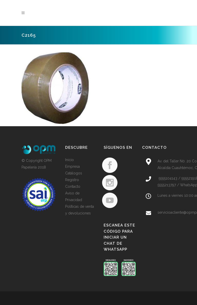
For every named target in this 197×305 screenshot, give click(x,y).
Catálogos (73, 173)
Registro (72, 180)
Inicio (69, 160)
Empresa (72, 166)
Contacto (72, 186)
